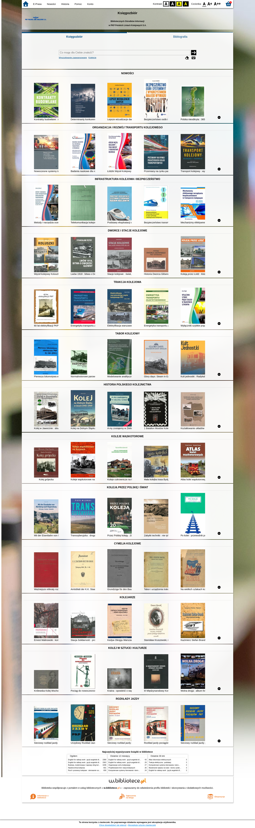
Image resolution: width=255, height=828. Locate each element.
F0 (204, 3)
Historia (65, 4)
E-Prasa (37, 4)
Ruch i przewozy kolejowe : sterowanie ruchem (85, 770)
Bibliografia (180, 36)
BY (185, 3)
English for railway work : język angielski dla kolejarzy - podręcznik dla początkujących (99, 760)
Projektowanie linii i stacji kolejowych (121, 768)
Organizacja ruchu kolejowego (119, 765)
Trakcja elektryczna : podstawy (160, 762)
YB (179, 3)
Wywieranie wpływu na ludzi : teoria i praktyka (165, 768)
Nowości (51, 4)
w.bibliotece (112, 788)
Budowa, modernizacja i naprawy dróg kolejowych (86, 765)
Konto (90, 4)
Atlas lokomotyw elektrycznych (160, 760)
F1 (209, 3)
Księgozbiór (74, 36)
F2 (217, 3)
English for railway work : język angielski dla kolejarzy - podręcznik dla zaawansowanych (100, 762)
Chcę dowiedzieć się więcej (112, 825)
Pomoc (78, 4)
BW (172, 3)
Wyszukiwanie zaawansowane (73, 57)
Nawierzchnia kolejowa (76, 768)
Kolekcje (92, 57)
